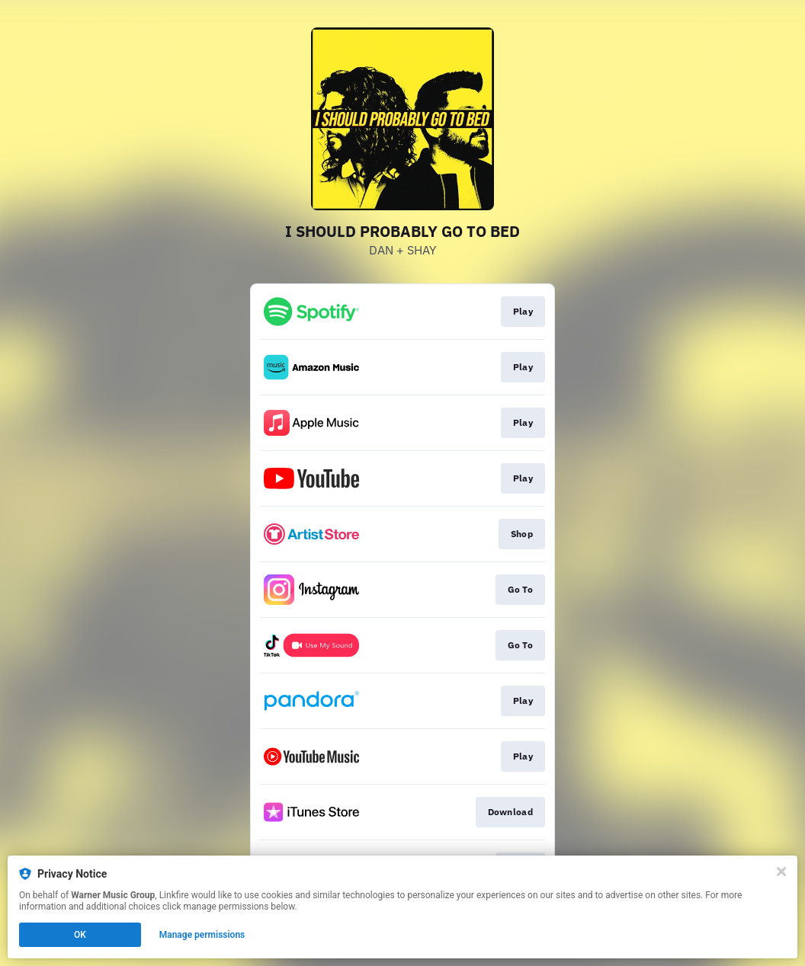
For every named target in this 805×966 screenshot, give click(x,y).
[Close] (781, 871)
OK (80, 934)
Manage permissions (202, 934)
